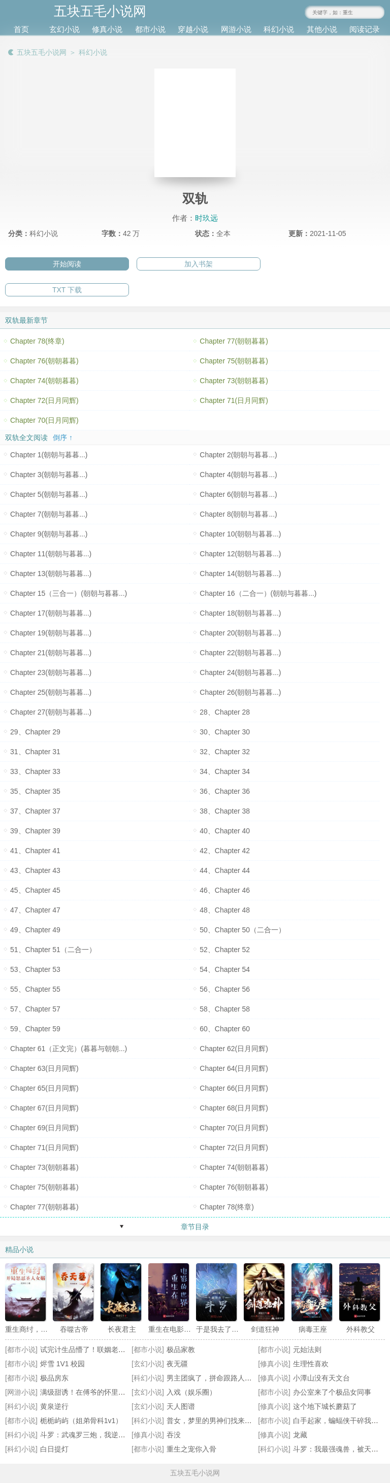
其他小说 (322, 29)
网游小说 (236, 29)
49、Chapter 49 (35, 930)
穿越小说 (193, 29)
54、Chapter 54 (225, 969)
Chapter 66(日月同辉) (234, 1088)
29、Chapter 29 (35, 732)
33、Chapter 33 (35, 771)
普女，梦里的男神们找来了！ (213, 1421)
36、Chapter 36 (225, 791)
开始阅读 (67, 264)
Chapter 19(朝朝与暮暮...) (50, 633)
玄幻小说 (64, 29)
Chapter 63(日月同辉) (44, 1068)
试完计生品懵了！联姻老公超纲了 (93, 1349)
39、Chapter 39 (35, 831)
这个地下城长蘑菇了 (325, 1406)
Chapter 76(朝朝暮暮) (44, 361)
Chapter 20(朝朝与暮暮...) (240, 633)
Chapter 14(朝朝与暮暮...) (240, 573)
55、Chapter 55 (35, 989)
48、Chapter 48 (225, 910)
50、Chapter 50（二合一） (242, 930)
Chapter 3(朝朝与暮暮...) (48, 474)
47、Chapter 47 (35, 910)
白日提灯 (54, 1449)
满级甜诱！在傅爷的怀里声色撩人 (93, 1392)
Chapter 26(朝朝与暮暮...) (240, 692)
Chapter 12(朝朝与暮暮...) (240, 554)
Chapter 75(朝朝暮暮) (234, 361)
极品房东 (54, 1378)
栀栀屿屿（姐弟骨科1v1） (81, 1421)
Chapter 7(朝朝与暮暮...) (48, 514)
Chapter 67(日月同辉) (44, 1108)
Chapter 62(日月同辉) (234, 1048)
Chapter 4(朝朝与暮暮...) (238, 474)
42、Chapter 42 (225, 851)
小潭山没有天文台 (321, 1378)
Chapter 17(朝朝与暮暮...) (50, 613)
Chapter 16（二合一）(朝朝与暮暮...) (258, 593)
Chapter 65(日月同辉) (44, 1088)
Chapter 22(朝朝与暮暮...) (240, 653)
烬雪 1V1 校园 (62, 1364)
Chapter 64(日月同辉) (234, 1068)
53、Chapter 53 (35, 969)
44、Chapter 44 (225, 870)
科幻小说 (279, 29)
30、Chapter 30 (225, 732)
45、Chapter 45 (35, 890)
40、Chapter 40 (225, 831)
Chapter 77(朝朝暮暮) (234, 341)
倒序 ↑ (63, 437)
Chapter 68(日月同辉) (234, 1108)
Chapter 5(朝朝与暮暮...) (48, 494)
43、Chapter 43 (35, 870)
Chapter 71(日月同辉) (234, 400)
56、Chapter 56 (225, 989)
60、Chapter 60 (225, 1029)
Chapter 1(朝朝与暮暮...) (48, 455)
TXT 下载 (67, 290)
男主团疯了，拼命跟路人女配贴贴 (220, 1378)
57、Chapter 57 (35, 1009)
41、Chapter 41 (35, 851)
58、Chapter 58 (225, 1009)
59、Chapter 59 (35, 1029)
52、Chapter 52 (225, 950)
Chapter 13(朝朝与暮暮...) (50, 573)
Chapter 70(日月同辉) (44, 420)
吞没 (174, 1435)
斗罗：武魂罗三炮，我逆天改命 (90, 1435)
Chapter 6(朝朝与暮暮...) (238, 494)
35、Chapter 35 (35, 791)
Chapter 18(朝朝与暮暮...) (240, 613)
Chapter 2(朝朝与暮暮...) (238, 455)
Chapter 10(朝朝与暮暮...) (240, 534)
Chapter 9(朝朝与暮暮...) (48, 534)
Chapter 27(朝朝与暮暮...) (50, 712)
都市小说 (150, 29)
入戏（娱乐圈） (191, 1392)
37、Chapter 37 (35, 811)
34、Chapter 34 (225, 771)
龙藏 (300, 1435)
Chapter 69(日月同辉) (44, 1128)
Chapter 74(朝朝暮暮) (44, 381)
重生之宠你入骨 (191, 1449)
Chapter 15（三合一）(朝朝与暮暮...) (68, 593)
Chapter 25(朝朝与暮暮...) (50, 692)
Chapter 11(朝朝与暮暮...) (50, 554)
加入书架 (198, 264)
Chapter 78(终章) (37, 341)
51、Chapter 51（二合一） (53, 950)
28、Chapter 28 (225, 712)
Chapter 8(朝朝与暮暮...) (238, 514)
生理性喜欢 (311, 1364)
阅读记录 (364, 29)
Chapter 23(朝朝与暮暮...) (50, 672)
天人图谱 (181, 1406)
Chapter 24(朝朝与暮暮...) (240, 672)
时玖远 (206, 218)
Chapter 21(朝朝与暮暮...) (50, 653)
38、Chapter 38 (225, 811)
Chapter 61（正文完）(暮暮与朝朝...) (68, 1048)
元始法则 (307, 1349)
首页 (21, 29)
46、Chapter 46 (225, 890)
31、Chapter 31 (35, 752)
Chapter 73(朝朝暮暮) (234, 381)
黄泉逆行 (54, 1406)
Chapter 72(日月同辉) (44, 400)
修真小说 (107, 29)
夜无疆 (177, 1364)
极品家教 (181, 1349)
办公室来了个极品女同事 (332, 1392)
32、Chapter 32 (225, 752)
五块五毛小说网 (42, 52)
